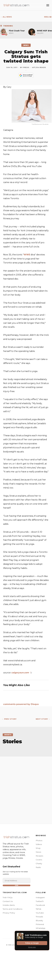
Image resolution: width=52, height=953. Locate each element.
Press (26, 67)
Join (16, 885)
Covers (39, 860)
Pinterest (40, 924)
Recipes (39, 856)
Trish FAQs (7, 897)
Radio (38, 867)
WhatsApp (40, 928)
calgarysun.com (20, 672)
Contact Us (8, 901)
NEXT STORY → (43, 719)
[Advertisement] (26, 787)
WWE (27, 254)
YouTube (40, 913)
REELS (47, 17)
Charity (39, 863)
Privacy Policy (9, 913)
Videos (39, 844)
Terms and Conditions (12, 909)
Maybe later (32, 947)
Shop (38, 848)
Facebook (40, 905)
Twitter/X (40, 901)
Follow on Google (32, 943)
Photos (39, 840)
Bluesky (39, 920)
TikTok (38, 909)
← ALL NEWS (6, 17)
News (38, 852)
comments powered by (21, 704)
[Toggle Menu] (47, 5)
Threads (39, 917)
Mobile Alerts (9, 905)
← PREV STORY (9, 719)
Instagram (40, 897)
